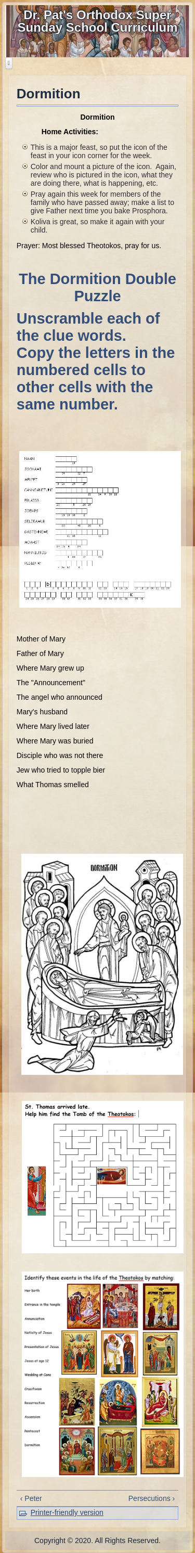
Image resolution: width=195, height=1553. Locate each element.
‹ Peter (31, 1498)
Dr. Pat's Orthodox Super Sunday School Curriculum (97, 21)
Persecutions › (151, 1498)
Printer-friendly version (67, 1512)
